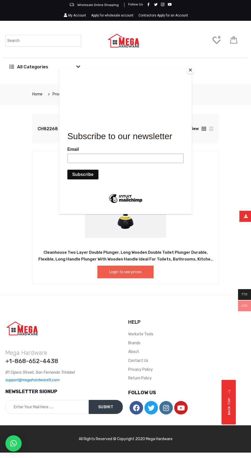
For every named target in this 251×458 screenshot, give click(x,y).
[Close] (190, 70)
